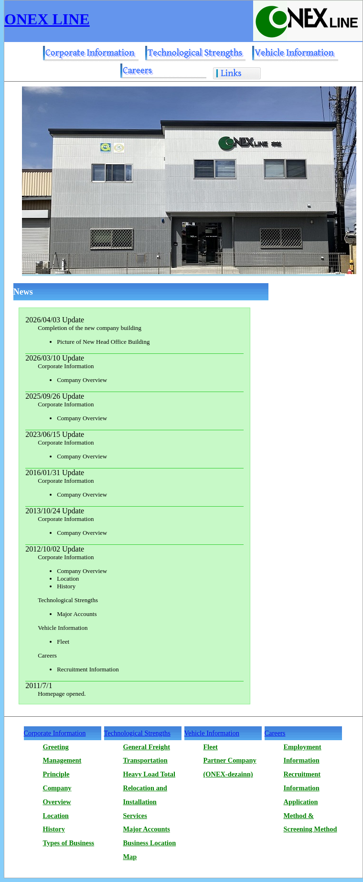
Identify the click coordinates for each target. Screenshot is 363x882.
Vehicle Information (211, 733)
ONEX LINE (47, 19)
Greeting (56, 747)
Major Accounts (146, 829)
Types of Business (69, 843)
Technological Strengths (137, 733)
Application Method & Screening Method (310, 815)
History (54, 829)
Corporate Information (55, 733)
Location (56, 815)
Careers (275, 733)
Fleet (210, 747)
